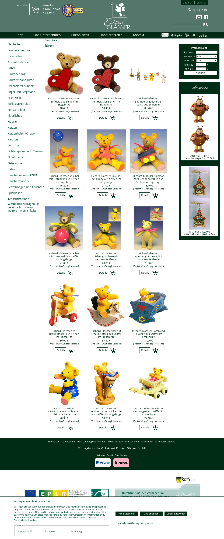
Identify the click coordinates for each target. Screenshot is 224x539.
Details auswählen (175, 513)
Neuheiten (15, 44)
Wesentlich (23, 531)
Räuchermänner (18, 181)
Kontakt (138, 35)
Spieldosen (15, 193)
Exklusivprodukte (19, 104)
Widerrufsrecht (115, 441)
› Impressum (146, 523)
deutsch (187, 2)
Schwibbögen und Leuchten (26, 187)
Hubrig (12, 122)
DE (200, 35)
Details (61, 117)
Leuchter (13, 145)
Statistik (51, 531)
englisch (201, 2)
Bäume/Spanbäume (21, 80)
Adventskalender (19, 62)
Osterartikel (15, 163)
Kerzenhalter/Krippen (22, 133)
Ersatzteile (15, 98)
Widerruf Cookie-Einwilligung (112, 455)
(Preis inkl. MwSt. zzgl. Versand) (64, 111)
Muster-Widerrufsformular (139, 441)
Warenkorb (49, 5)
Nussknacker (16, 157)
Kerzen (12, 127)
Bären (12, 68)
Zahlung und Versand (94, 441)
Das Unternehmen (47, 35)
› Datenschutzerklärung (127, 523)
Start (47, 40)
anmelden (22, 5)
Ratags (12, 169)
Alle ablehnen (151, 513)
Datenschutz (68, 441)
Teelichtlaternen (18, 199)
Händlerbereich (111, 35)
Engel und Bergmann (21, 92)
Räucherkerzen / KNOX (23, 175)
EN (206, 35)
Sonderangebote (19, 50)
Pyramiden (15, 56)
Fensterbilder (16, 110)
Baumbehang (16, 74)
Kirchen (13, 139)
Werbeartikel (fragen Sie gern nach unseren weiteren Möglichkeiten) (23, 207)
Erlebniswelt (80, 35)
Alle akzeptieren (127, 513)
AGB (79, 441)
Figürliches (15, 116)
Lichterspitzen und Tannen (25, 151)
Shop (19, 35)
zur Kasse (48, 13)
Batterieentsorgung (165, 441)
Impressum (53, 441)
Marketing (76, 531)
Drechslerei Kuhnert (21, 86)
